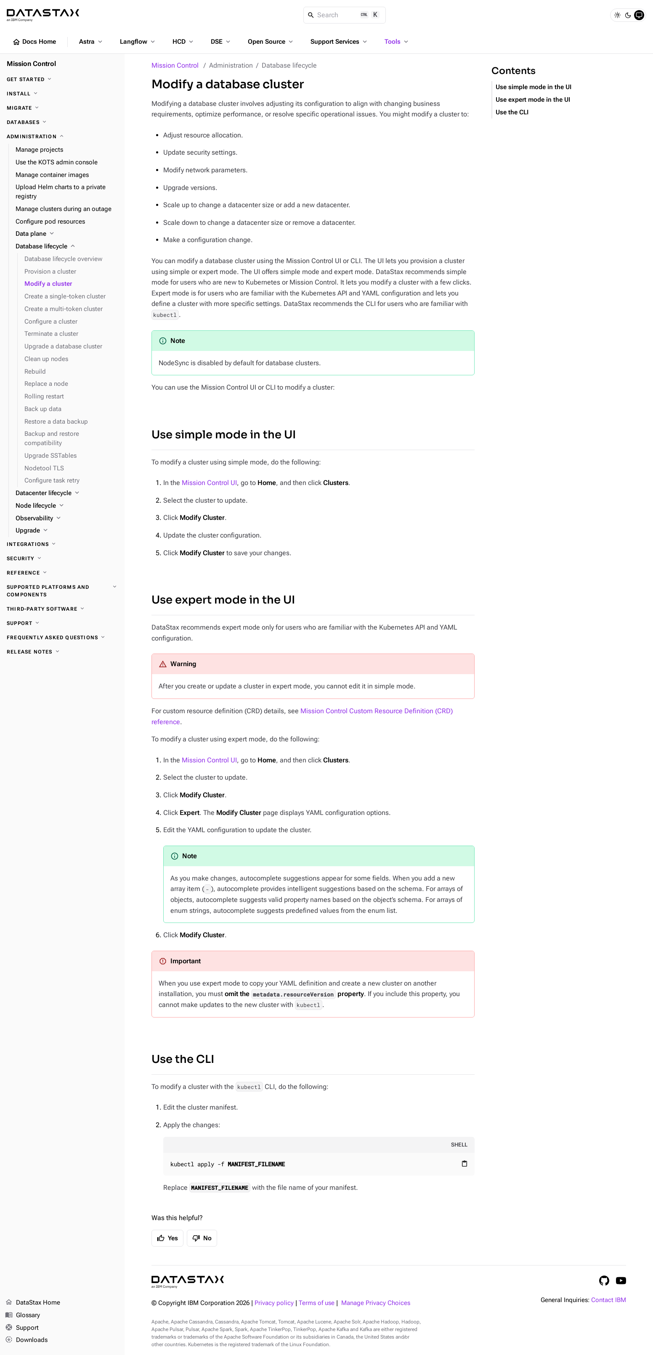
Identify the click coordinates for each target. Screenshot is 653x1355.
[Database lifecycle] (66, 246)
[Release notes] (62, 652)
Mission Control (175, 65)
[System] (639, 15)
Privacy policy (274, 1303)
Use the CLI (182, 1059)
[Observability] (66, 518)
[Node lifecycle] (66, 506)
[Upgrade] (66, 531)
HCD (184, 41)
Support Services (340, 41)
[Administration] (62, 136)
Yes (167, 1238)
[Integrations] (62, 544)
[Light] (617, 15)
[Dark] (628, 15)
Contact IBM (608, 1300)
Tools (397, 41)
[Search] (344, 15)
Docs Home (34, 42)
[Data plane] (66, 234)
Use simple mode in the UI (223, 435)
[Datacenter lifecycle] (66, 493)
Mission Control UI (209, 483)
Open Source (271, 41)
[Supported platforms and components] (62, 591)
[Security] (62, 558)
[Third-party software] (62, 609)
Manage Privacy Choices (375, 1303)
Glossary (22, 1315)
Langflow (138, 41)
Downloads (26, 1340)
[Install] (62, 94)
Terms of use (316, 1303)
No (202, 1238)
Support (22, 1328)
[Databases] (62, 122)
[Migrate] (62, 108)
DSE (221, 41)
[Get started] (62, 79)
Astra (91, 41)
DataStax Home (32, 1303)
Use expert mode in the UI (223, 600)
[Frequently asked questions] (62, 637)
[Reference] (62, 573)
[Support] (62, 623)
